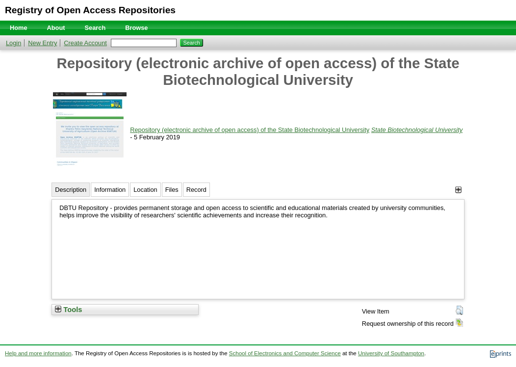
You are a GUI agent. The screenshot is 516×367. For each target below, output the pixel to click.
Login (13, 43)
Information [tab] (110, 189)
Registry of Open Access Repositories (90, 10)
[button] (459, 310)
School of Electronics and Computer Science (285, 353)
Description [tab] (70, 189)
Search (95, 27)
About (56, 27)
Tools (68, 310)
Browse (136, 27)
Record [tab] (196, 189)
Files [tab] (172, 189)
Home (18, 27)
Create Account (85, 43)
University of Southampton (391, 353)
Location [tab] (145, 189)
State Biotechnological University (417, 129)
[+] (458, 189)
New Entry (42, 43)
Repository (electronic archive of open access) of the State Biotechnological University (249, 129)
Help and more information (38, 353)
